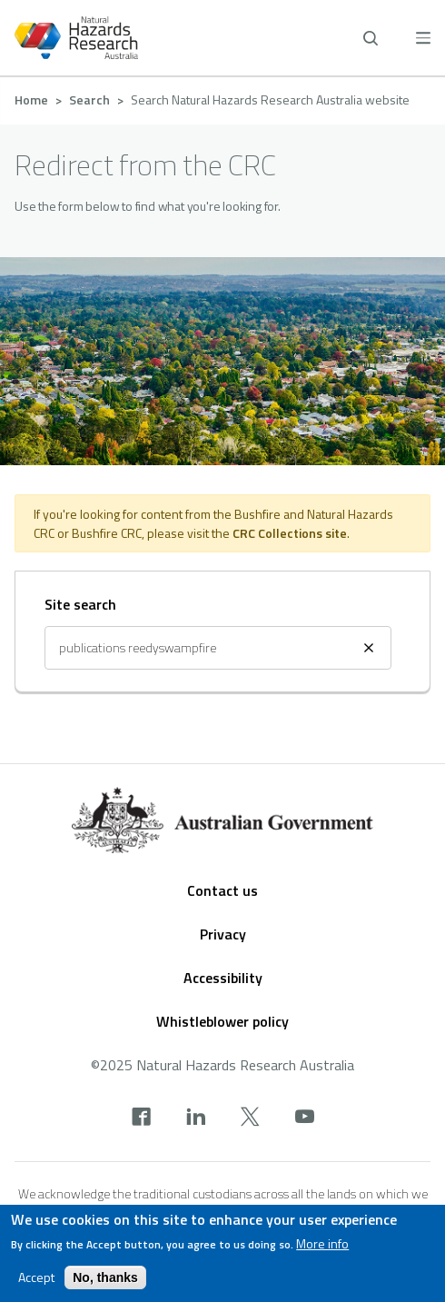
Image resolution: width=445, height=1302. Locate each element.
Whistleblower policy (222, 1021)
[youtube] (305, 1118)
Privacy (223, 934)
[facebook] (141, 1118)
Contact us (222, 890)
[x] (250, 1118)
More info (322, 1247)
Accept (36, 1281)
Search (89, 99)
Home (31, 99)
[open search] (370, 38)
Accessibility (222, 978)
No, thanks (105, 1281)
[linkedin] (196, 1118)
